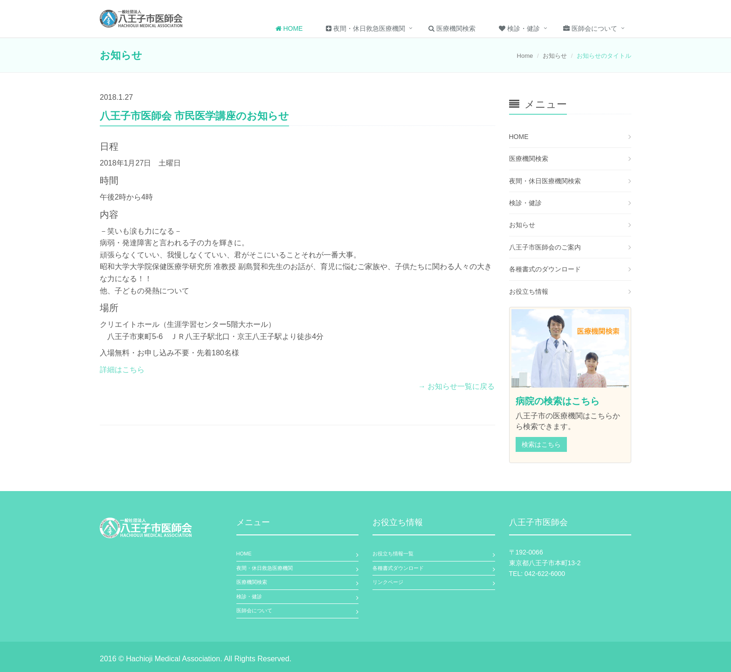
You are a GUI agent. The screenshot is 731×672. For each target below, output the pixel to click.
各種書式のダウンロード (545, 269)
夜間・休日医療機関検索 (545, 181)
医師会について (590, 28)
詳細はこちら (122, 370)
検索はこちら (541, 444)
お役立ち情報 (528, 291)
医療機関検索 (452, 28)
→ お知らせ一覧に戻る (456, 386)
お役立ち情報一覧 (393, 553)
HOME (519, 136)
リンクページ (387, 582)
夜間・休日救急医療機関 (365, 28)
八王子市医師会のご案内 (545, 247)
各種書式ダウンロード (398, 568)
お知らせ (555, 55)
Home (289, 28)
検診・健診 (519, 28)
